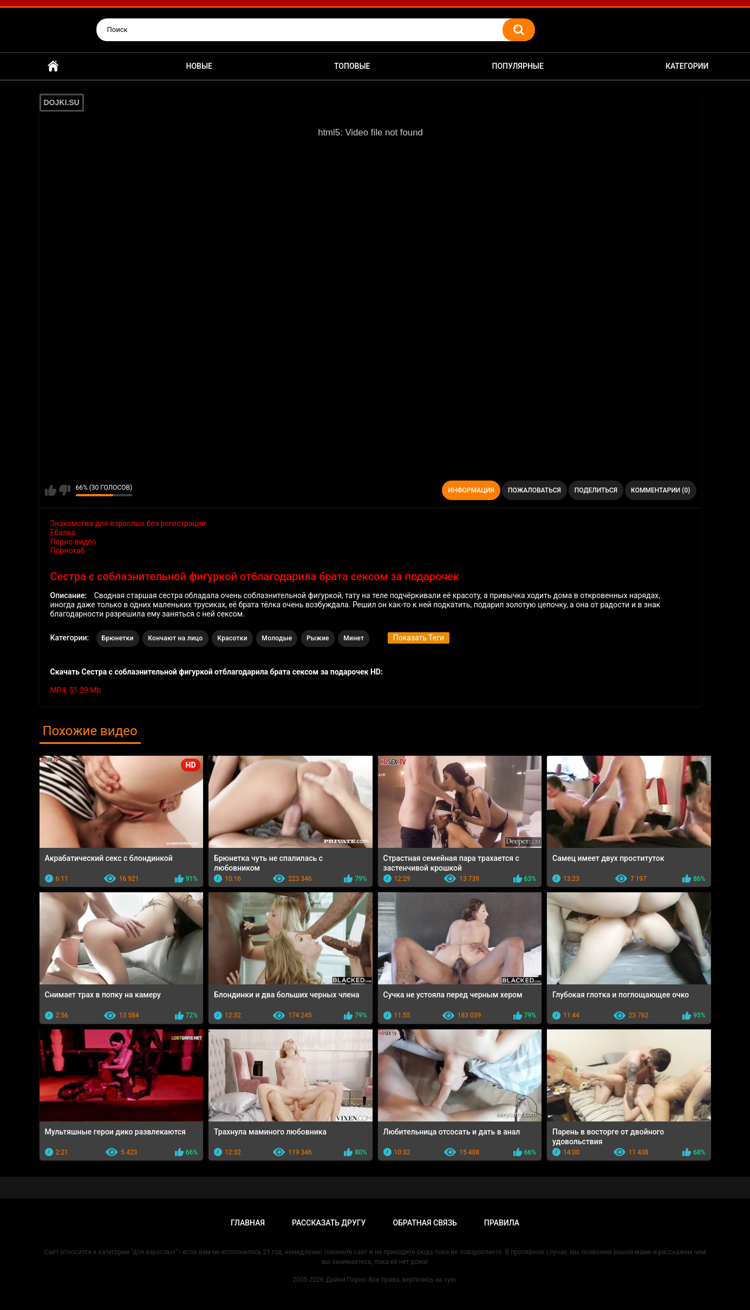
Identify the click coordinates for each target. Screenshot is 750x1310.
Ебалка (63, 532)
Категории (687, 66)
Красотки (232, 638)
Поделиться (596, 490)
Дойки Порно (346, 1279)
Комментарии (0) (660, 490)
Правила (501, 1222)
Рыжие (317, 638)
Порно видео (73, 541)
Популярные (517, 66)
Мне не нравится (64, 490)
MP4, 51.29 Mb (75, 690)
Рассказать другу (329, 1222)
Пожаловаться (534, 490)
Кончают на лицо (175, 638)
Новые (199, 66)
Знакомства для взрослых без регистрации (128, 523)
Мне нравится (50, 490)
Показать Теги (418, 637)
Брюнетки (118, 638)
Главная (53, 66)
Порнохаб (67, 550)
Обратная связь (424, 1222)
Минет (353, 638)
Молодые (277, 638)
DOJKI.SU (62, 102)
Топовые (352, 66)
